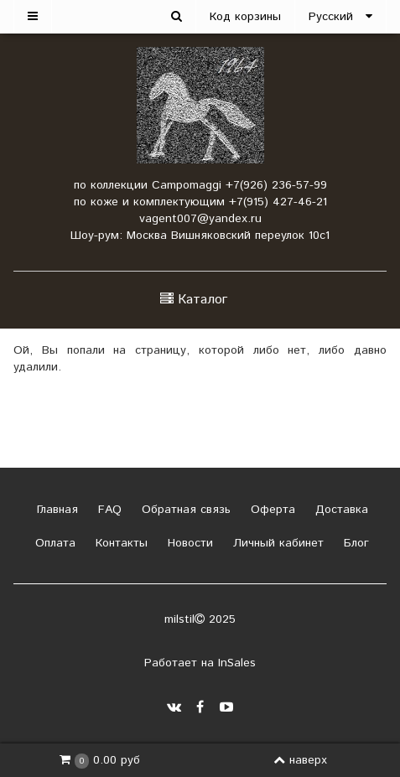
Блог (354, 543)
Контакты (119, 543)
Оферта (271, 509)
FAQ (108, 509)
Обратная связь (184, 509)
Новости (188, 543)
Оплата (53, 543)
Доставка (339, 509)
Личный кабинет (276, 543)
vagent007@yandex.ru (200, 218)
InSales (237, 663)
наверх (300, 760)
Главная (55, 509)
